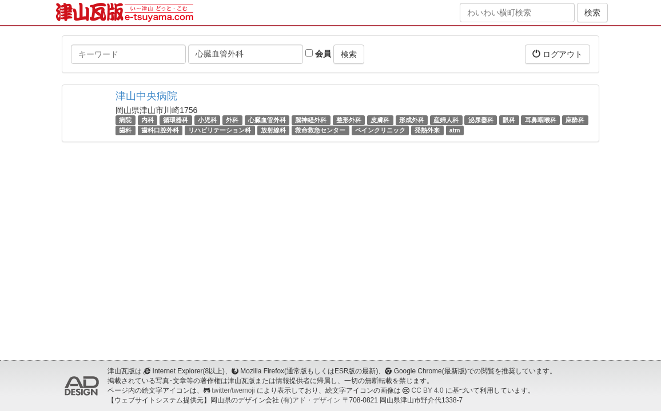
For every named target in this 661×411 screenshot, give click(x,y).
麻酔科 (575, 119)
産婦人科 (446, 119)
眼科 (509, 119)
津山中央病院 (146, 96)
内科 (147, 119)
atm (454, 130)
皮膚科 (380, 119)
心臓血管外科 (267, 119)
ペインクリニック (380, 130)
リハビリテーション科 (219, 130)
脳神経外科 (310, 119)
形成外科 (411, 119)
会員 (318, 53)
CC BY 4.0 (428, 390)
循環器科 (175, 119)
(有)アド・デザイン (310, 400)
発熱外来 (427, 130)
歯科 (125, 130)
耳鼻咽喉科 (540, 119)
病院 (125, 119)
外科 (232, 119)
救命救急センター (320, 130)
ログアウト (557, 54)
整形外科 (348, 119)
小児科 (207, 119)
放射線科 (273, 130)
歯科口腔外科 (160, 130)
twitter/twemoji (233, 390)
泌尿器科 (480, 119)
